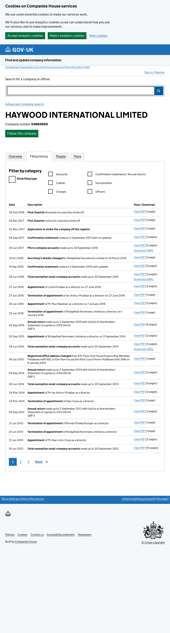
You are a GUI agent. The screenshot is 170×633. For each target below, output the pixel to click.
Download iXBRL (144, 250)
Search (158, 90)
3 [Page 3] (28, 462)
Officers (96, 192)
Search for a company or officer (27, 79)
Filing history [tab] (39, 156)
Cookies (22, 534)
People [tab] (61, 156)
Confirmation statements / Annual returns (117, 175)
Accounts (58, 175)
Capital (56, 183)
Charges (57, 192)
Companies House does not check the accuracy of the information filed (47, 67)
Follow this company (21, 133)
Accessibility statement (61, 534)
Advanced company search (24, 104)
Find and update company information (33, 60)
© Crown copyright (153, 542)
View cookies (98, 35)
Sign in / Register (154, 72)
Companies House (26, 541)
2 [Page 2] (21, 462)
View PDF (140, 211)
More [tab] (77, 156)
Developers (84, 534)
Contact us (37, 534)
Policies (9, 534)
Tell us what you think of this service (22, 498)
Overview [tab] (15, 156)
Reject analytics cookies (67, 36)
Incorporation (100, 183)
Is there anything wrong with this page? (145, 498)
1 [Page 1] (12, 462)
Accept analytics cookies (25, 36)
